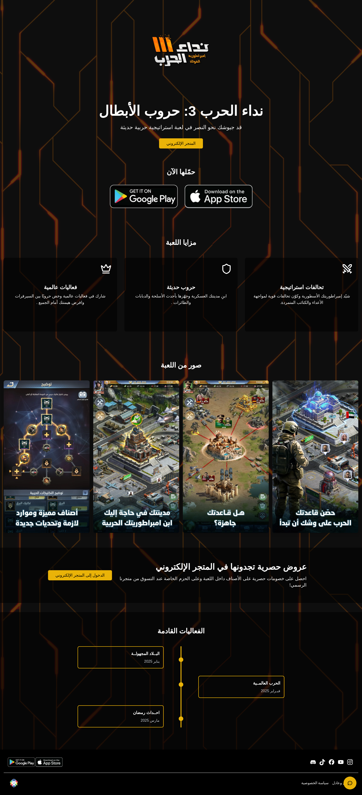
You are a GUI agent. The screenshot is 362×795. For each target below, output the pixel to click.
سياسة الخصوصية (315, 783)
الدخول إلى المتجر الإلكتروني (80, 575)
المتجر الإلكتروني (181, 143)
